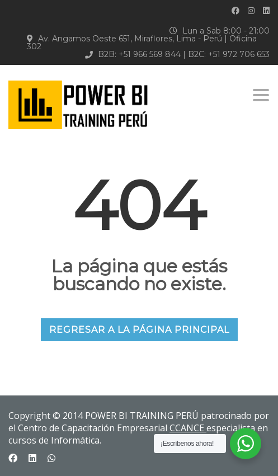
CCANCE (187, 428)
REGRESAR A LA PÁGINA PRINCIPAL (139, 329)
